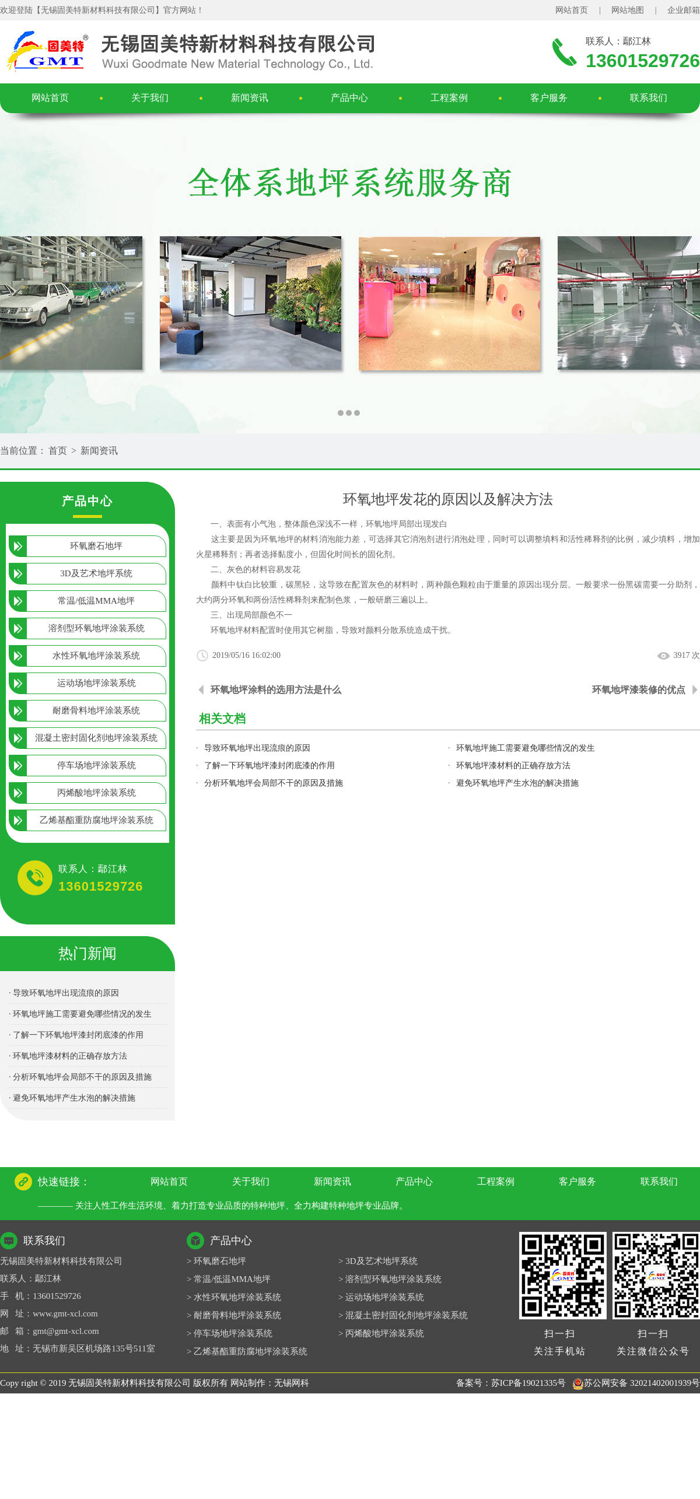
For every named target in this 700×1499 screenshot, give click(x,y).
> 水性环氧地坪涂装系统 (234, 1297)
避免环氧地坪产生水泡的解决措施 (517, 783)
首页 (57, 451)
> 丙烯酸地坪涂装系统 (381, 1333)
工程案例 (449, 98)
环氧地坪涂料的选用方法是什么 (276, 690)
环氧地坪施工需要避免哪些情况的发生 (525, 748)
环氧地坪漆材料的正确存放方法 (513, 765)
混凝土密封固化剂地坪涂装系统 (96, 738)
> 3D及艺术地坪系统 (378, 1261)
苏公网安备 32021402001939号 (636, 1383)
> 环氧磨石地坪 (216, 1261)
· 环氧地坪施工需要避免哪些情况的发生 (80, 1014)
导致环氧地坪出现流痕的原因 (257, 748)
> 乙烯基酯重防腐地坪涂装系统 (247, 1351)
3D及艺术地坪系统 (96, 573)
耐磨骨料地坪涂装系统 (96, 710)
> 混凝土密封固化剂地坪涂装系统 (403, 1315)
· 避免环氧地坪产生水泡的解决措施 (72, 1098)
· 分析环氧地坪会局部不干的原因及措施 (80, 1077)
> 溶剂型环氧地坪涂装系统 (390, 1279)
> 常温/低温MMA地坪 (229, 1279)
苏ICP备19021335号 (528, 1383)
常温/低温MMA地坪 (96, 600)
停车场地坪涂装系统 (96, 765)
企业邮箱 (683, 10)
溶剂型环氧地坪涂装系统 (96, 628)
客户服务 (549, 98)
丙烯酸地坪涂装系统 (96, 792)
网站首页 (571, 10)
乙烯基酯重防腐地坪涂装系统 (96, 820)
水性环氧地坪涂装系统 (96, 655)
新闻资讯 (249, 98)
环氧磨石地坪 (96, 546)
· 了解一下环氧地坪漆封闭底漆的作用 (76, 1035)
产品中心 (349, 98)
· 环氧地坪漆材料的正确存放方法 (68, 1056)
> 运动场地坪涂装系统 (381, 1297)
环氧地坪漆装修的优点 (638, 690)
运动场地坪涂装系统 (96, 683)
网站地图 (627, 10)
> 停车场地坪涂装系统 (229, 1333)
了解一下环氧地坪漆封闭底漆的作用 (269, 765)
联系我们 (648, 98)
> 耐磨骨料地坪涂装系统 (234, 1315)
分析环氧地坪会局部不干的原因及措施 (273, 783)
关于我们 (150, 98)
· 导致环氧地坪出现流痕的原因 (64, 993)
